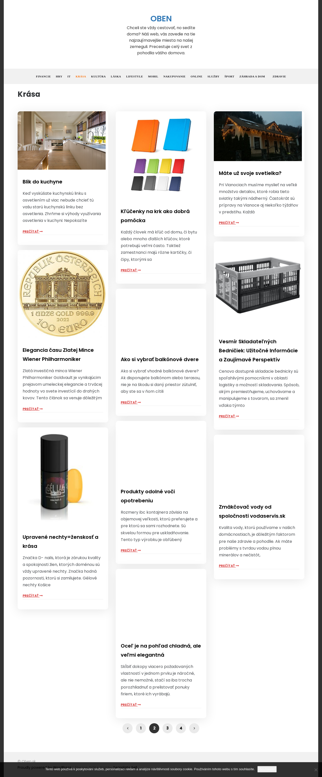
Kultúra (98, 76)
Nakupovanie (174, 76)
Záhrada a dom (252, 76)
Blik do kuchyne (42, 181)
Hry (59, 76)
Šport (229, 76)
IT (69, 76)
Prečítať (33, 231)
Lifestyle (134, 76)
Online (197, 76)
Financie (43, 76)
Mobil (153, 76)
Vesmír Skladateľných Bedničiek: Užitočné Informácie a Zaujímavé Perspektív (258, 350)
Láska (116, 76)
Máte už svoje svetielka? (250, 173)
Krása (81, 76)
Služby (214, 76)
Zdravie (279, 76)
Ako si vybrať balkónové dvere (160, 359)
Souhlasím (267, 769)
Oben (161, 18)
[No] (315, 769)
